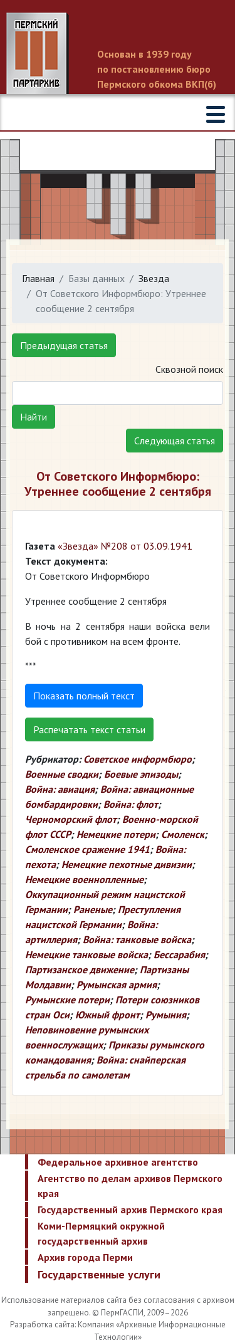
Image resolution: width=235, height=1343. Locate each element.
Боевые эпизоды (141, 774)
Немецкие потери (115, 834)
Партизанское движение (79, 969)
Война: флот (130, 804)
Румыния (165, 1014)
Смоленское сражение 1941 (87, 849)
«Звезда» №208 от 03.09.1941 (125, 546)
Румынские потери (67, 999)
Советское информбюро (137, 759)
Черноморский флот (71, 819)
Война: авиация (60, 789)
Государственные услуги (99, 1274)
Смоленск (182, 834)
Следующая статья (174, 440)
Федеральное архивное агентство (118, 1162)
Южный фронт (107, 1014)
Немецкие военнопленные (84, 879)
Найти (33, 416)
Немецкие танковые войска (86, 954)
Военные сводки (61, 774)
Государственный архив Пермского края (130, 1209)
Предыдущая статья (64, 345)
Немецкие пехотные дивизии (126, 864)
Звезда (153, 278)
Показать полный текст (84, 695)
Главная (38, 278)
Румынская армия (116, 984)
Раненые (92, 909)
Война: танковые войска (137, 939)
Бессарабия (179, 954)
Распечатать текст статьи (89, 729)
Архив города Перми (85, 1257)
